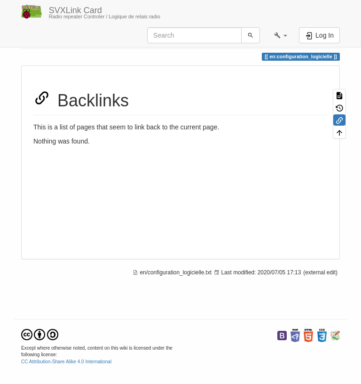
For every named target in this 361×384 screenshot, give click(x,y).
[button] (280, 35)
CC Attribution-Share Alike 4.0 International (66, 361)
